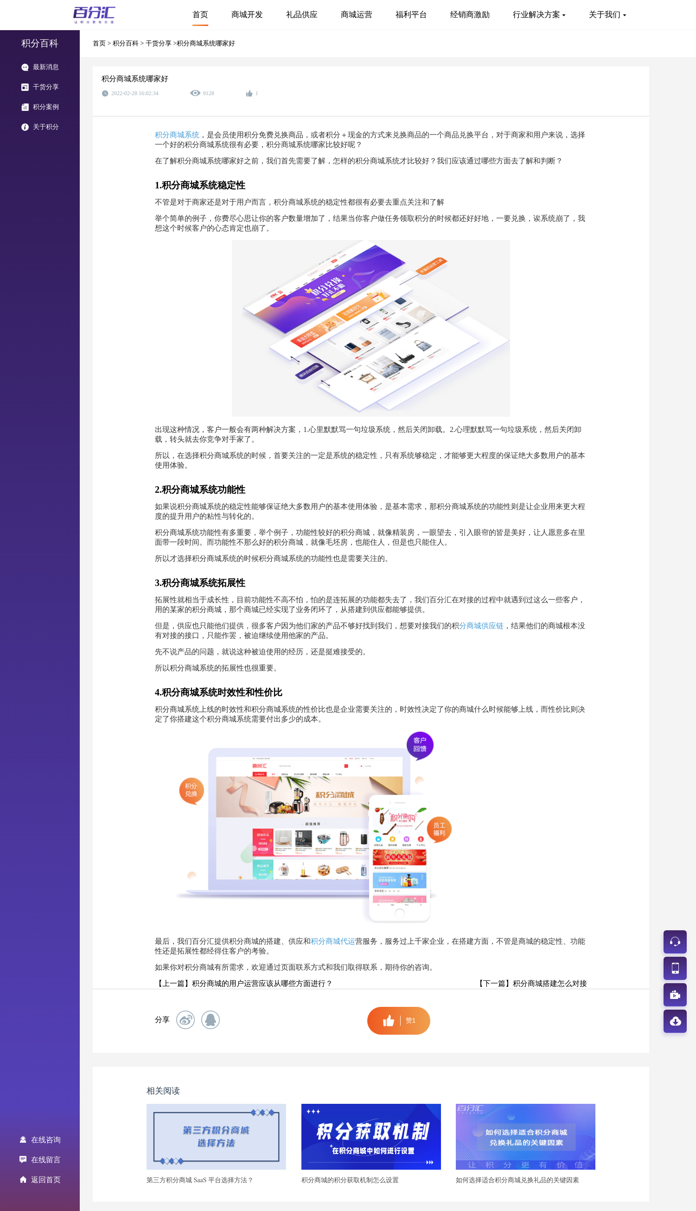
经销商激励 (470, 14)
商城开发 (247, 14)
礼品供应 (302, 14)
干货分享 (159, 43)
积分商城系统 (177, 135)
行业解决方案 (536, 14)
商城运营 (356, 14)
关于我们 (604, 14)
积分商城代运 (333, 941)
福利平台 (411, 14)
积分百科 (126, 43)
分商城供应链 (481, 626)
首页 (200, 14)
